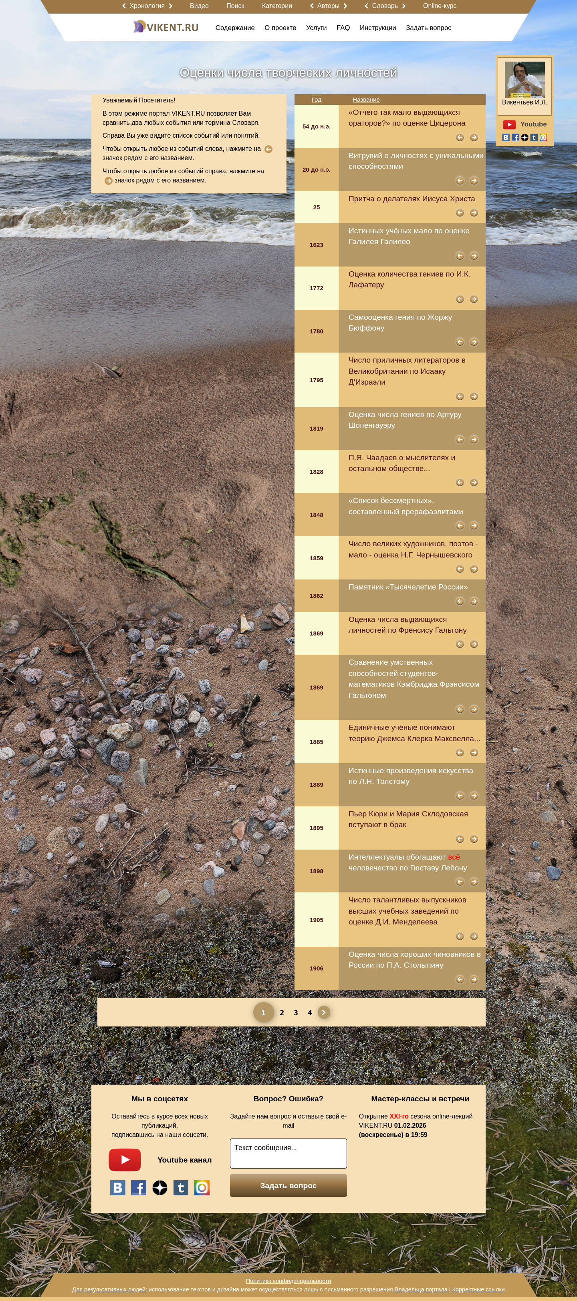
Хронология (147, 5)
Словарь (385, 5)
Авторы (328, 5)
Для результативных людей (108, 1289)
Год (316, 99)
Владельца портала (420, 1289)
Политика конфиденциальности (288, 1281)
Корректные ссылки (478, 1289)
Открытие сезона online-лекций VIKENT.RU (416, 1125)
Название (366, 99)
